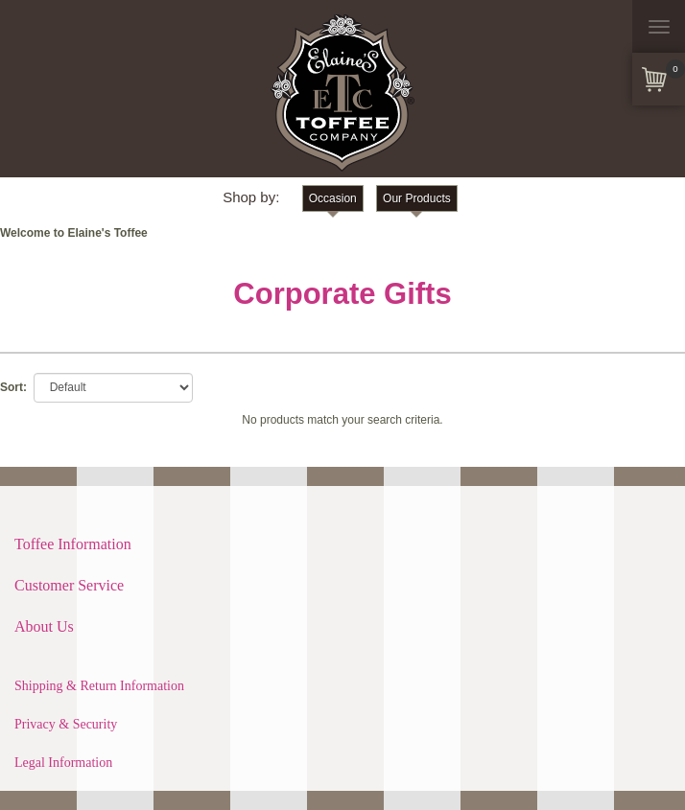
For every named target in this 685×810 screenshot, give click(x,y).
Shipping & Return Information (99, 686)
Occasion (333, 198)
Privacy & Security (65, 724)
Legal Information (63, 762)
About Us (44, 626)
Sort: (13, 387)
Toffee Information (72, 544)
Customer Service (69, 585)
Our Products (417, 198)
